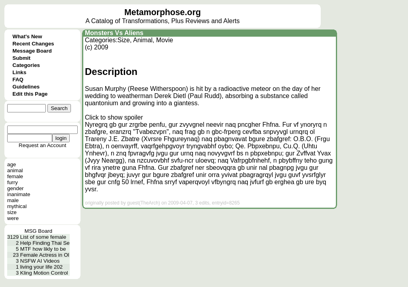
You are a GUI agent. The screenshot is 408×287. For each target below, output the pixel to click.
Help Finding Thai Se (45, 243)
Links (19, 72)
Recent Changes (33, 44)
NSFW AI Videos (40, 261)
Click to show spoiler (114, 117)
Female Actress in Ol (44, 255)
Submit (21, 58)
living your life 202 (41, 267)
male (13, 200)
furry (12, 182)
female (15, 176)
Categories (26, 65)
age (11, 164)
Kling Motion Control (44, 273)
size (12, 212)
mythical (17, 206)
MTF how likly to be (43, 249)
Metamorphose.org (162, 12)
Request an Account (42, 145)
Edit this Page (29, 94)
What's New (27, 36)
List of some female (43, 237)
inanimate (18, 194)
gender (15, 188)
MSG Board (39, 231)
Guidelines (25, 87)
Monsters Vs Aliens (114, 32)
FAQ (17, 80)
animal (15, 170)
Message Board (32, 51)
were (13, 218)
